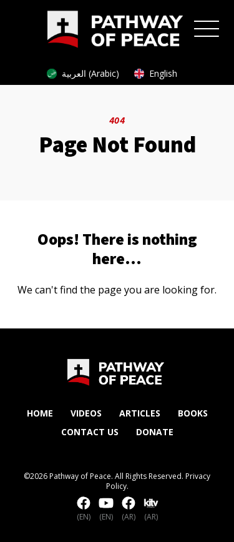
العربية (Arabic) (83, 73)
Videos (86, 413)
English (155, 73)
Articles (139, 413)
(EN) (83, 509)
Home (40, 413)
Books (193, 413)
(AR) (128, 509)
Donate (154, 432)
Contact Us (90, 432)
